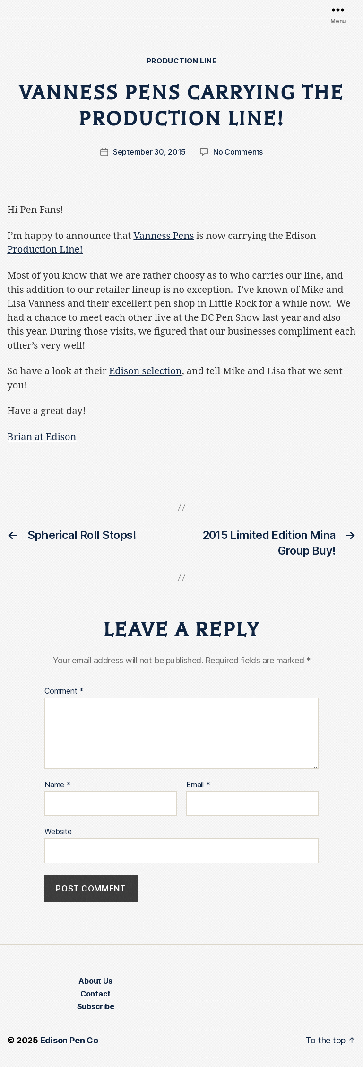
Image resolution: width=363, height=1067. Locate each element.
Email (198, 785)
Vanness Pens (163, 236)
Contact (95, 993)
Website (57, 831)
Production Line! (45, 250)
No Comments (238, 152)
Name (57, 785)
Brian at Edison (41, 437)
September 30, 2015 (149, 152)
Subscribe (95, 1006)
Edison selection (145, 371)
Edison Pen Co (69, 1040)
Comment (64, 691)
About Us (95, 981)
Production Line (181, 61)
